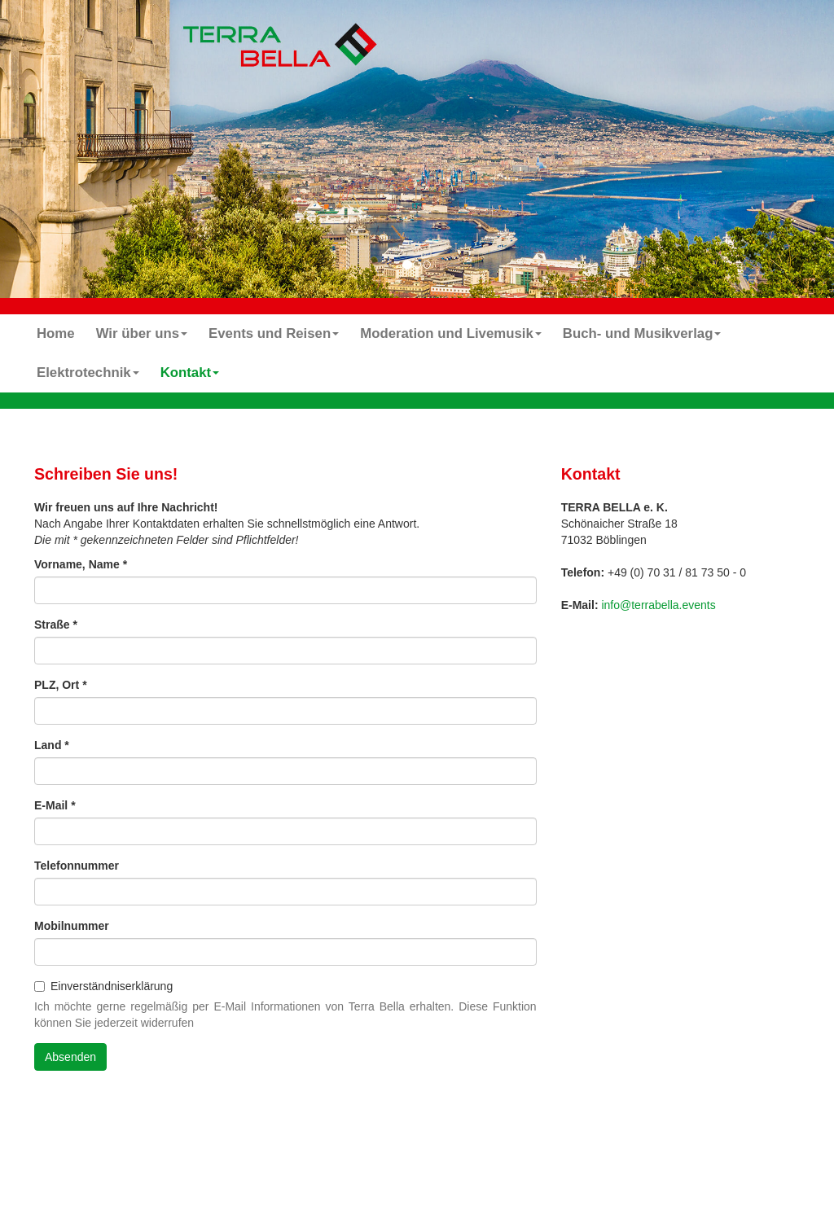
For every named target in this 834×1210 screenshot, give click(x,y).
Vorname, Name (80, 564)
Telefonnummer (76, 865)
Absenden (70, 1056)
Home (56, 333)
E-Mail (55, 805)
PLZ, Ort (60, 684)
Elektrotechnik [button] (88, 372)
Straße (55, 624)
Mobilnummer (71, 925)
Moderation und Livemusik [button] (451, 333)
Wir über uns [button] (141, 333)
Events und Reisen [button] (273, 333)
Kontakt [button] (189, 372)
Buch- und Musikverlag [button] (642, 333)
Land (51, 745)
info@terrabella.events (658, 605)
